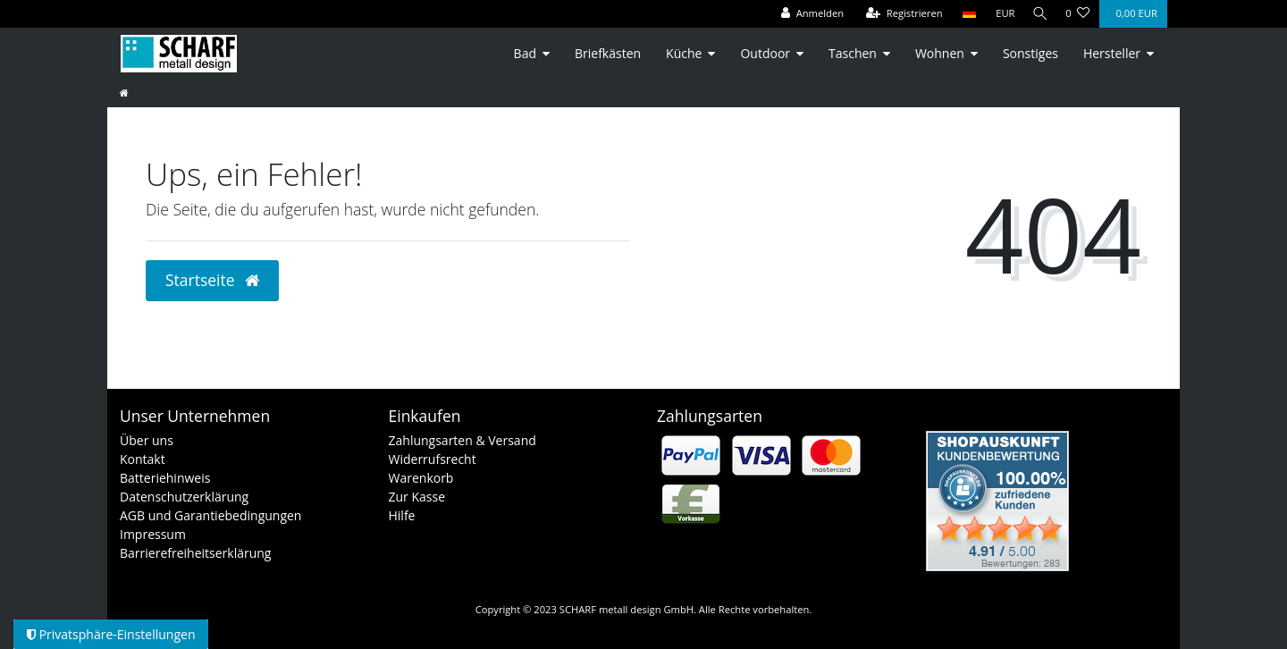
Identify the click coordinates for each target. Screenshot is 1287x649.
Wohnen (939, 53)
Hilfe (402, 515)
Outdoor (765, 53)
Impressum (153, 534)
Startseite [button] (212, 280)
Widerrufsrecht (432, 459)
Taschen (853, 53)
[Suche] (1038, 14)
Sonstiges (1030, 53)
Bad (525, 53)
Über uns (146, 440)
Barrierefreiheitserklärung (195, 552)
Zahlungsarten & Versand (462, 440)
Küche (684, 53)
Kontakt (142, 459)
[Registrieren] (900, 14)
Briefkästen (608, 53)
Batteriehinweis (165, 477)
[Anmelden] (808, 14)
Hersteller (1111, 53)
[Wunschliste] (1077, 14)
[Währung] (1001, 14)
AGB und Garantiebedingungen (210, 515)
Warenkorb (421, 477)
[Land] (963, 14)
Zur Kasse (417, 496)
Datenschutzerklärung (184, 496)
